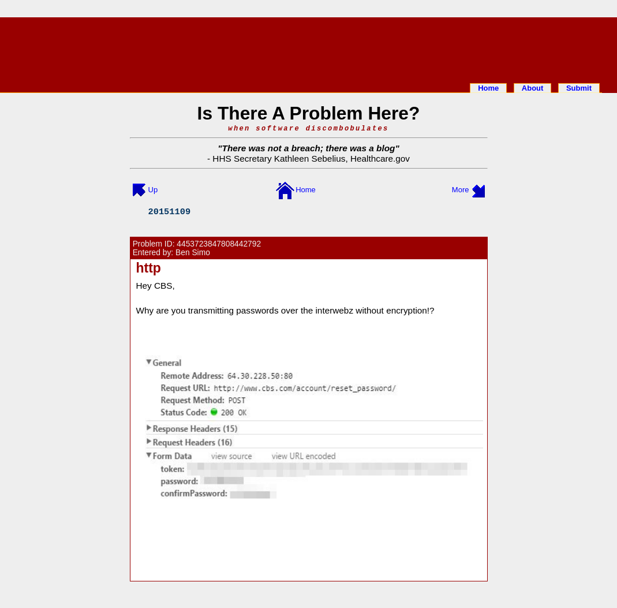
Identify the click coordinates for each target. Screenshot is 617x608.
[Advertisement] (309, 48)
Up (153, 189)
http (148, 267)
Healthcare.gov (380, 158)
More (460, 189)
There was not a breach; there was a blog (308, 148)
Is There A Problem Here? (308, 113)
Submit (579, 88)
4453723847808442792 (219, 244)
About (533, 88)
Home (488, 88)
